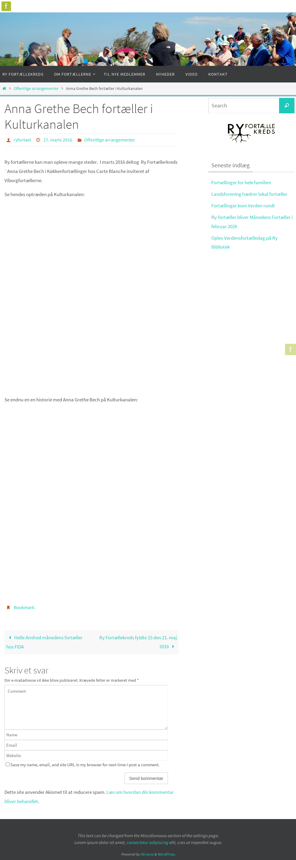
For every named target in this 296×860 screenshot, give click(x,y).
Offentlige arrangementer (36, 88)
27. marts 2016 (57, 140)
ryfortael (22, 140)
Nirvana (147, 854)
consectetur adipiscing (147, 842)
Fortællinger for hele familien (241, 182)
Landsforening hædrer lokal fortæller (249, 194)
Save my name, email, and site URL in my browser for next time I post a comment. (85, 764)
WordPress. (166, 854)
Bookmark (24, 607)
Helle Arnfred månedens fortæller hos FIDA (44, 642)
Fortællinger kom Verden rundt (243, 205)
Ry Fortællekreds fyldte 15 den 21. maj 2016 (138, 642)
